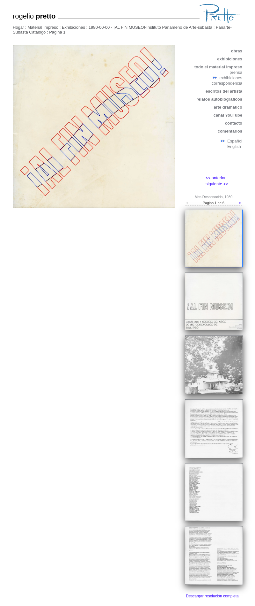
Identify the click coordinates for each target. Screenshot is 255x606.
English (234, 146)
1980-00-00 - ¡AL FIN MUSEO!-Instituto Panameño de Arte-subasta (150, 27)
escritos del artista (224, 91)
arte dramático (228, 107)
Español (234, 141)
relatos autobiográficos (219, 99)
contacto (233, 123)
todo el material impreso (218, 67)
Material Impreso (42, 27)
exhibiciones (229, 59)
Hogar (18, 27)
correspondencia (227, 83)
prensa (235, 72)
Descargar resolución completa (212, 596)
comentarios (230, 131)
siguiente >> (217, 183)
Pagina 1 (57, 32)
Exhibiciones (73, 27)
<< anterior (216, 177)
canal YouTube (228, 115)
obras (236, 51)
